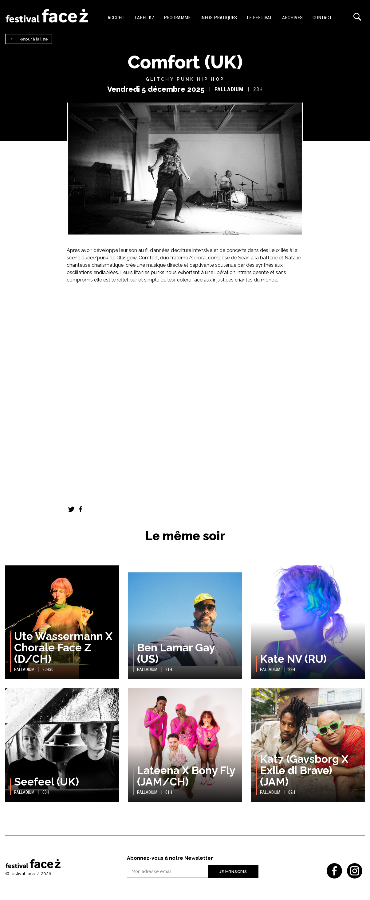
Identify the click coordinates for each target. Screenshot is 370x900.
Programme (177, 18)
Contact (322, 18)
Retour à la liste (33, 39)
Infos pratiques (218, 18)
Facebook (80, 509)
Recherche (357, 17)
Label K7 (144, 18)
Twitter (71, 509)
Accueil (116, 18)
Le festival (259, 18)
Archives (292, 18)
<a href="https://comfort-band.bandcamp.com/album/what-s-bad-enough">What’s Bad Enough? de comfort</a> (185, 316)
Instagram (354, 871)
